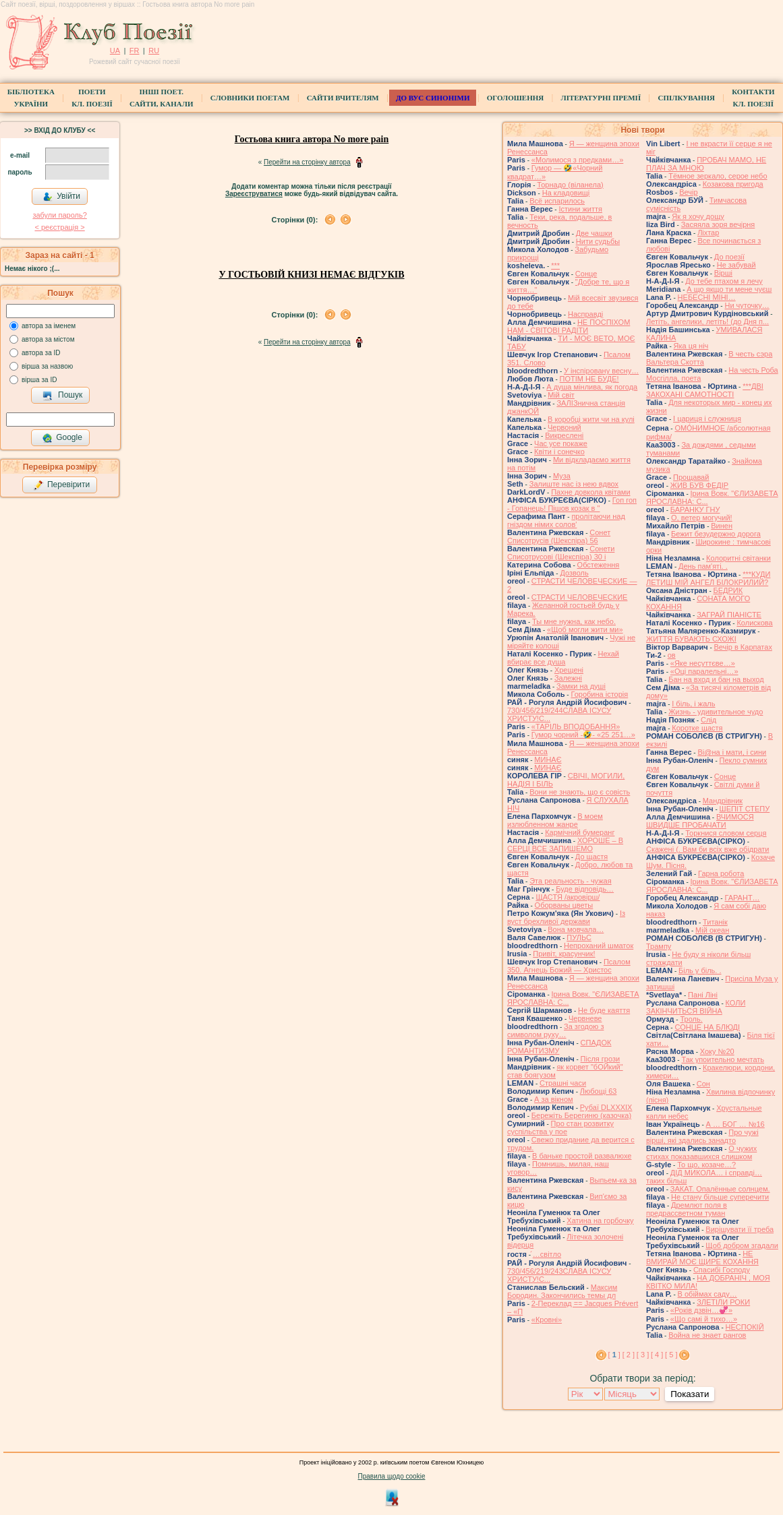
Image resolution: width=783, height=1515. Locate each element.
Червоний (564, 427)
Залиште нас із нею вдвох (573, 484)
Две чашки (594, 233)
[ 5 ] (671, 1355)
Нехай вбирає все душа (563, 658)
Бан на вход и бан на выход (715, 679)
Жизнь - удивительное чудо (715, 712)
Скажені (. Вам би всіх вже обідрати (707, 849)
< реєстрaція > (59, 227)
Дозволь (574, 573)
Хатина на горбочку (600, 1220)
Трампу (658, 946)
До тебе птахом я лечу (724, 281)
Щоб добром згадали (741, 1245)
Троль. (691, 1019)
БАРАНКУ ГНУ (695, 509)
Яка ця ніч (691, 346)
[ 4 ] (657, 1355)
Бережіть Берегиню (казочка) (581, 1115)
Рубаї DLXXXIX (606, 1107)
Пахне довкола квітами (590, 492)
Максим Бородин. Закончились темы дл (562, 1291)
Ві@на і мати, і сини (731, 752)
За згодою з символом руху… (555, 1030)
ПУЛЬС (579, 937)
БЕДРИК (728, 590)
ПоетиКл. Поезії (92, 98)
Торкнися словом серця (725, 833)
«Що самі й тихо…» (703, 1319)
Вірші (723, 273)
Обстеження (598, 565)
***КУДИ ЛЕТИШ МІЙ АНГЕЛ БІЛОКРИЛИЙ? (708, 578)
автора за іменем (49, 326)
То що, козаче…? (706, 1165)
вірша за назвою (47, 366)
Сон (703, 1084)
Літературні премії (600, 98)
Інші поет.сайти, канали (161, 98)
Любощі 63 (598, 1091)
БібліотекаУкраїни (31, 98)
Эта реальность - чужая (570, 881)
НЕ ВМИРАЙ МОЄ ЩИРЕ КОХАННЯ (702, 1257)
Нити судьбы (598, 241)
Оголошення (515, 98)
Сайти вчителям (343, 98)
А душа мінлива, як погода (591, 387)
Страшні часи (563, 1083)
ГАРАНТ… (741, 898)
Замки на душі (581, 686)
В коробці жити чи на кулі (591, 419)
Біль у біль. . (700, 970)
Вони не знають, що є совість (579, 792)
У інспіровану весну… (601, 371)
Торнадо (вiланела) (570, 185)
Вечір (688, 192)
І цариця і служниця (707, 418)
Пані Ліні (703, 995)
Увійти (61, 196)
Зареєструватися (254, 193)
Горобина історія (599, 694)
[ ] (614, 1355)
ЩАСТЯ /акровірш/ (567, 897)
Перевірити (61, 485)
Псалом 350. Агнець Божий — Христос (569, 966)
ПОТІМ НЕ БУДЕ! (589, 379)
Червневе (585, 1018)
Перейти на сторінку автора (307, 162)
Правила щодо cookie (392, 1476)
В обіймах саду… (707, 1294)
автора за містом (48, 339)
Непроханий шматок (598, 945)
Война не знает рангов (707, 1335)
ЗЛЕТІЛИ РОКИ (723, 1302)
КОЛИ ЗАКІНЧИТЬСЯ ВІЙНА (695, 1007)
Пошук (62, 395)
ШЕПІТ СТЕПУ (745, 809)
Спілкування (686, 98)
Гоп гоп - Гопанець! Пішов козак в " (572, 504)
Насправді (585, 314)
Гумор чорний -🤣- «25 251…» (583, 735)
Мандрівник (723, 801)
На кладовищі (566, 193)
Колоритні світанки (738, 558)
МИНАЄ (547, 759)
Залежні (568, 678)
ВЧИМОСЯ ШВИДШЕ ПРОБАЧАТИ (700, 821)
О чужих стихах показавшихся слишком (701, 1152)
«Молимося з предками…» (577, 160)
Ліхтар (708, 232)
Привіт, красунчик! (564, 954)
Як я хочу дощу (698, 216)
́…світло (547, 1254)
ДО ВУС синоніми (432, 98)
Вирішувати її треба (739, 1229)
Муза (562, 476)
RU (153, 51)
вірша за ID (39, 379)
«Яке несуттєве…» (702, 663)
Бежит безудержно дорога (716, 534)
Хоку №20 (717, 1051)
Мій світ (561, 395)
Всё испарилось (557, 201)
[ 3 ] (643, 1355)
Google (62, 438)
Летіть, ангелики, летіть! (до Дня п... (707, 321)
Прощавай (691, 477)
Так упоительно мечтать (722, 1059)
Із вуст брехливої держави (566, 917)
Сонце (586, 274)
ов (672, 655)
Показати (689, 1394)
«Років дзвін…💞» (701, 1310)
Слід (708, 720)
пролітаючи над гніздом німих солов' (566, 520)
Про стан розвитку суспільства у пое (560, 1127)
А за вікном (553, 1099)
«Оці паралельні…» (704, 671)
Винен (721, 526)
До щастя (591, 857)
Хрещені (568, 670)
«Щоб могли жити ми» (585, 629)
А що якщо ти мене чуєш (729, 289)
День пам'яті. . (703, 566)
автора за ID (41, 353)
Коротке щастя (697, 728)
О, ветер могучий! (701, 518)
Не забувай (736, 265)
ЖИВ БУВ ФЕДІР (699, 485)
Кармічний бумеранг (579, 832)
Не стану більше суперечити (720, 1197)
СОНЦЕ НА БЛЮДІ (707, 1027)
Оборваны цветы (564, 905)
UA (115, 51)
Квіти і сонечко (559, 451)
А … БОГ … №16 (735, 1124)
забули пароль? (59, 215)
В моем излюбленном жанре (555, 820)
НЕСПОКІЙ (745, 1327)
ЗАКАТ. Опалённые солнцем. (720, 1189)
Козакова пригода (733, 184)
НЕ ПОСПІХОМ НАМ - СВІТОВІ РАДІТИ (568, 326)
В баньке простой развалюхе (581, 1156)
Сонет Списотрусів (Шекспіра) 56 (558, 536)
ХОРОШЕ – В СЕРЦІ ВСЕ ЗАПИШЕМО (565, 844)
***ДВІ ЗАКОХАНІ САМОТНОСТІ (704, 390)
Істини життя (580, 209)
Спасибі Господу (721, 1270)
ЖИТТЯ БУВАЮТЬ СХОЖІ (691, 639)
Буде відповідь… (585, 889)
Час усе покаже (560, 443)
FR (134, 51)
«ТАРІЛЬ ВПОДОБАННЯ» (575, 726)
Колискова (754, 623)
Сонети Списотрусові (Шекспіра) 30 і (560, 553)
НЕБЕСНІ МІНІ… (707, 297)
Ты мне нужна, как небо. (574, 621)
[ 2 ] (628, 1355)
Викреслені (564, 435)
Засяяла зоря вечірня (718, 224)
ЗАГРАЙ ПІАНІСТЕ (729, 615)
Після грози (600, 1059)
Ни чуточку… (746, 305)
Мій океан (712, 930)
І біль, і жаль (693, 704)
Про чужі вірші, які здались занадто (702, 1136)
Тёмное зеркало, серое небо (717, 176)
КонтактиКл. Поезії (753, 98)
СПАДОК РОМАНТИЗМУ (559, 1047)
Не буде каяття (604, 1010)
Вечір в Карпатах (743, 647)
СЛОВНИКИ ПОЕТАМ (250, 98)
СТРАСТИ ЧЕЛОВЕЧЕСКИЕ (579, 597)
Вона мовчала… (576, 929)
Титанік (715, 922)
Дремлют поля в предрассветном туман (686, 1209)
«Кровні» (546, 1320)
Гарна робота (721, 873)
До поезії (729, 257)
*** (555, 265)
